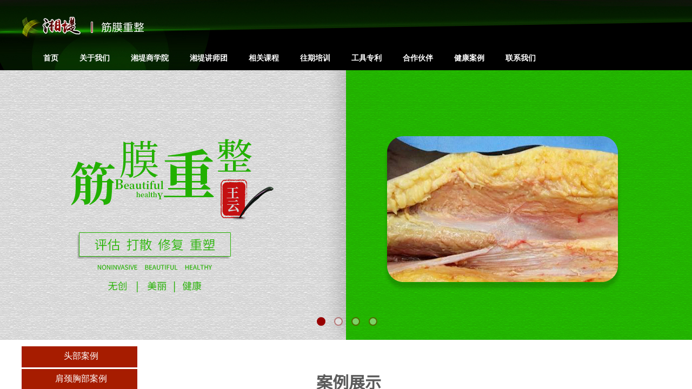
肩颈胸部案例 (81, 378)
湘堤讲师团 (209, 57)
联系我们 (520, 57)
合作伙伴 (418, 57)
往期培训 (315, 57)
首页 (50, 57)
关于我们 (94, 57)
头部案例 (81, 355)
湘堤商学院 (150, 57)
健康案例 (469, 57)
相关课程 (264, 57)
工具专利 (366, 57)
